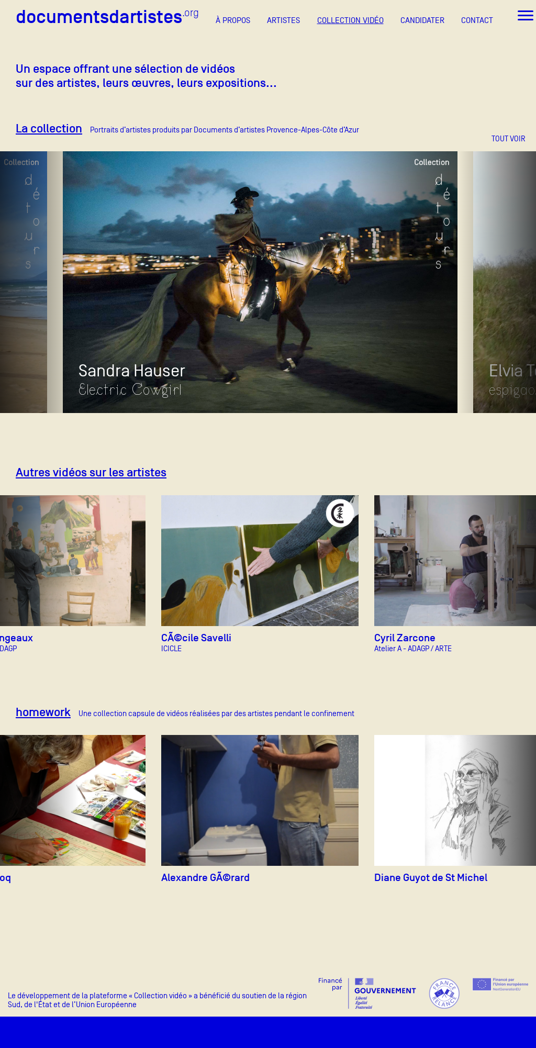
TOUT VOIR (509, 138)
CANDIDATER (422, 20)
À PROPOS (233, 20)
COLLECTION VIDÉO (350, 20)
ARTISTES (283, 20)
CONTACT (477, 20)
